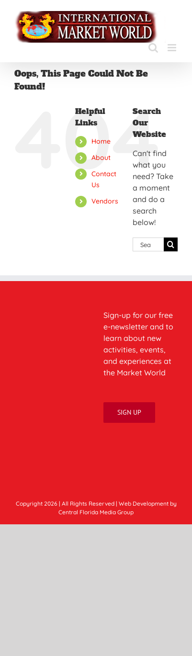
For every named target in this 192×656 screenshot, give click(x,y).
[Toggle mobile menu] (173, 48)
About (101, 157)
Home (101, 141)
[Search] (171, 244)
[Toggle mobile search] (153, 48)
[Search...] (148, 244)
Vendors (104, 201)
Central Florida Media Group (96, 512)
